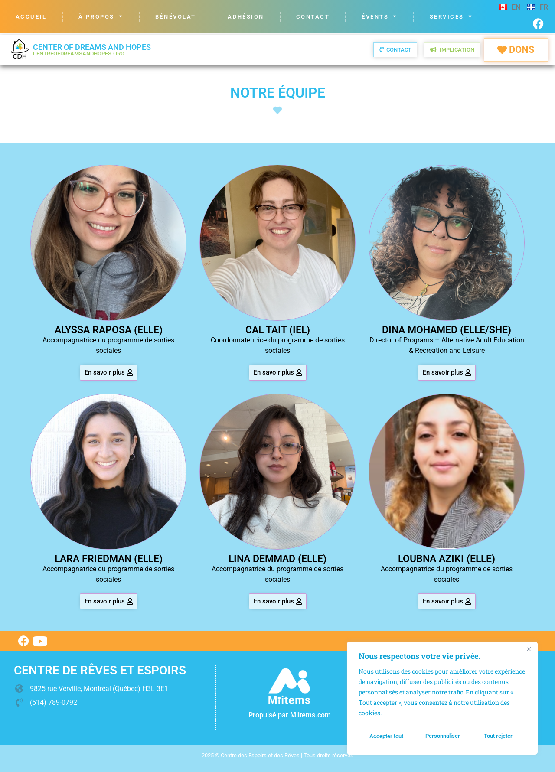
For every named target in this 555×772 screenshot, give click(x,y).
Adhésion (246, 16)
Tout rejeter (443, 736)
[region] (442, 699)
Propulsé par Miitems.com (289, 715)
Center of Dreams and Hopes (92, 49)
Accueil (31, 16)
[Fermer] (528, 651)
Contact (313, 16)
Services (451, 17)
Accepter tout (498, 736)
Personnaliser (386, 736)
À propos (100, 17)
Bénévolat (175, 16)
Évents (380, 17)
